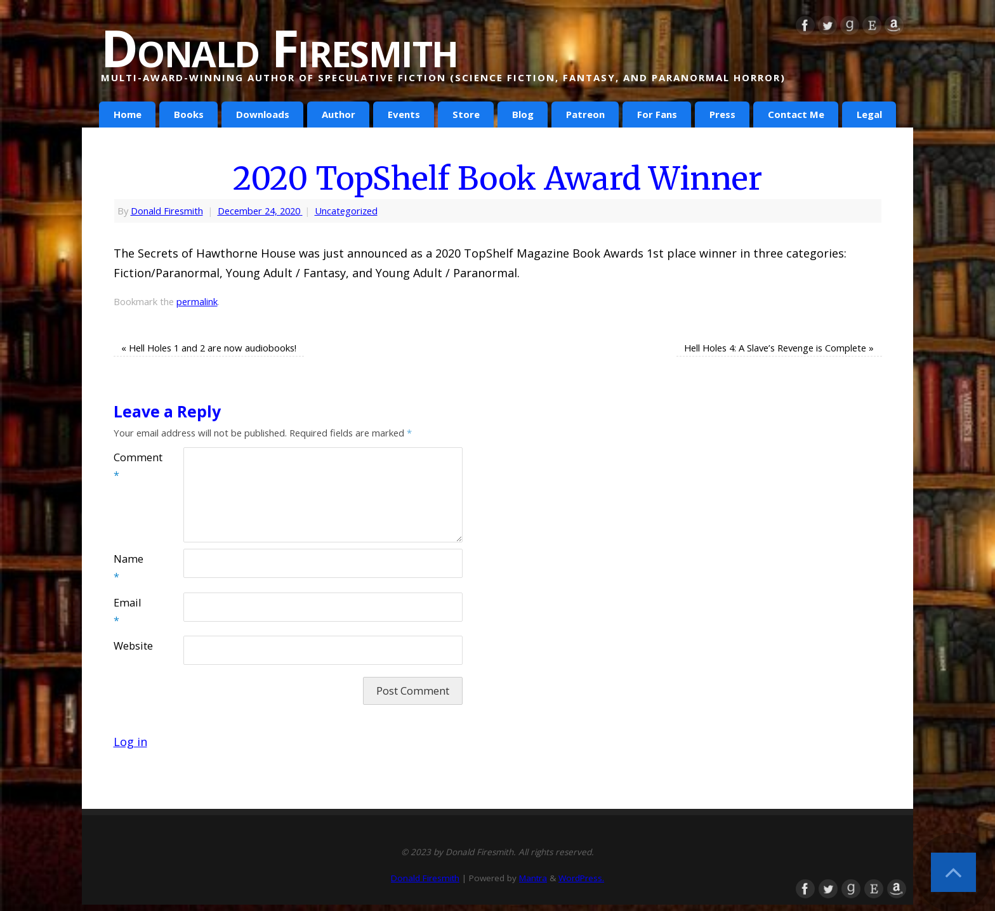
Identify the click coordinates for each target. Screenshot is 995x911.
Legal (869, 114)
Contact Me (796, 114)
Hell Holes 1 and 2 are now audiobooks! (208, 347)
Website (131, 646)
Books (189, 114)
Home (128, 114)
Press (722, 114)
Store (466, 114)
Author (338, 114)
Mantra (533, 878)
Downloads (262, 114)
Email (127, 611)
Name (128, 568)
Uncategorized (346, 210)
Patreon (585, 114)
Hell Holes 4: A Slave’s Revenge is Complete (779, 347)
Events (404, 114)
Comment (131, 466)
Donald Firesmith (279, 47)
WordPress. (581, 878)
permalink (197, 301)
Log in (130, 741)
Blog (523, 114)
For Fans (657, 114)
